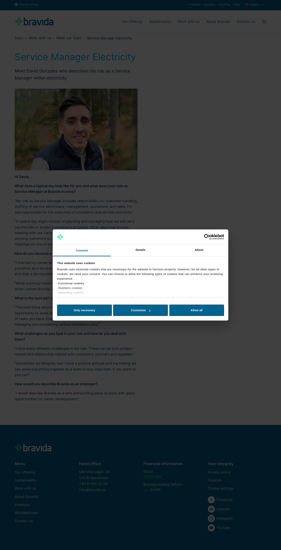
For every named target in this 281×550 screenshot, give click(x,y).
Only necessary (84, 310)
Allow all (197, 310)
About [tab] (199, 249)
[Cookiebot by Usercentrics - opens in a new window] (207, 237)
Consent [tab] (82, 250)
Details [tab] (140, 249)
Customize (140, 310)
